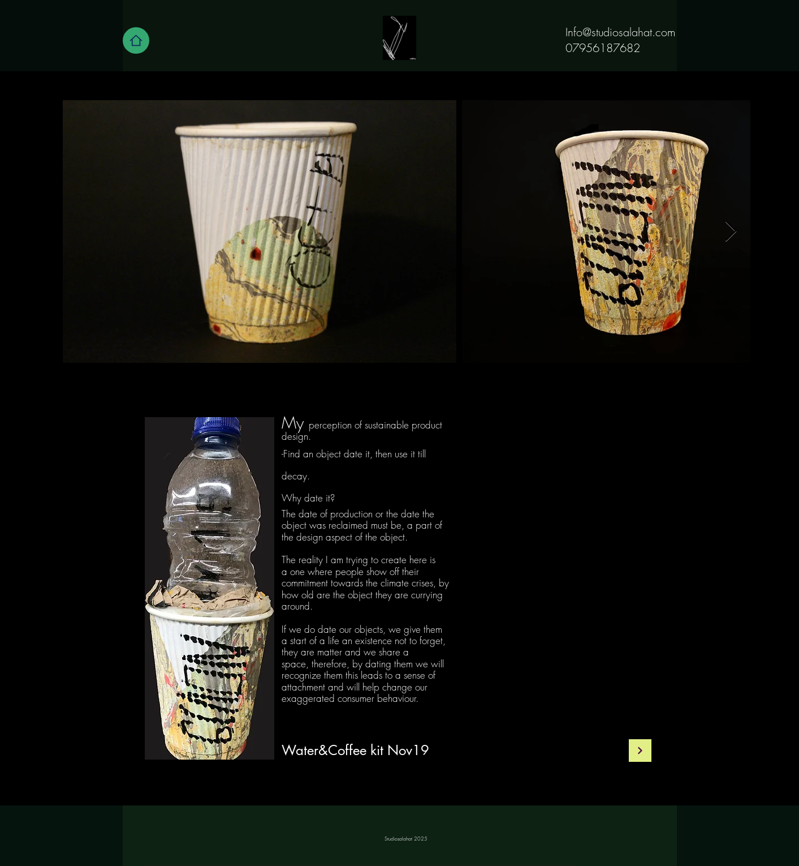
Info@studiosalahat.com (620, 32)
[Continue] (640, 750)
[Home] (136, 40)
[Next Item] (730, 232)
